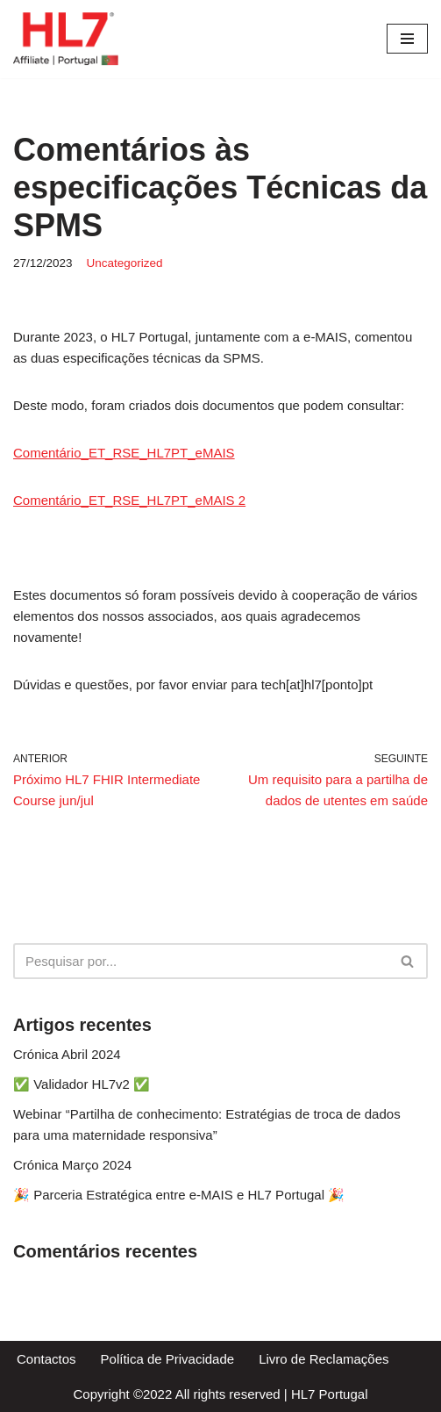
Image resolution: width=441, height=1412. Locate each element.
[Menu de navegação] (407, 39)
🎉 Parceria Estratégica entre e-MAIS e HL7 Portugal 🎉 (179, 1194)
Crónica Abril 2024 (67, 1054)
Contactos (46, 1358)
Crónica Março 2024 (72, 1164)
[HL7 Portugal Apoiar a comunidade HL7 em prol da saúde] (65, 39)
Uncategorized (125, 263)
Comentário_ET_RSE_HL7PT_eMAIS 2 (129, 500)
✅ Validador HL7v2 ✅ (81, 1084)
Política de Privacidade (168, 1358)
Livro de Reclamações (323, 1358)
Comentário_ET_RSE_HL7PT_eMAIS (124, 452)
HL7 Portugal (329, 1394)
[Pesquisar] (200, 961)
